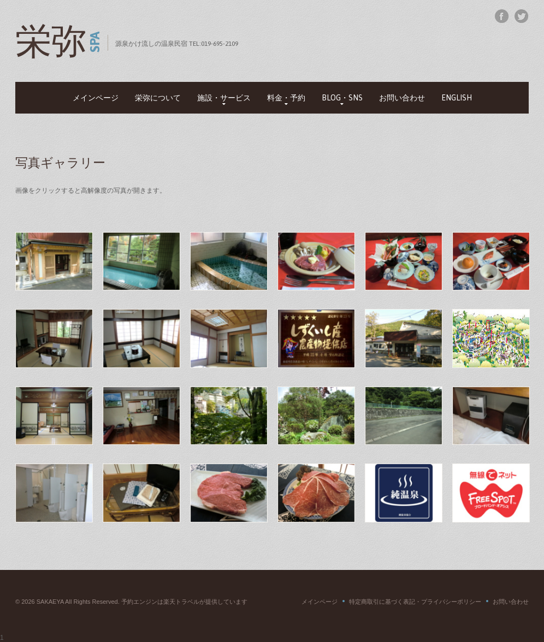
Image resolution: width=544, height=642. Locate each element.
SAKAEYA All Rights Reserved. (79, 601)
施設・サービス (224, 98)
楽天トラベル (181, 601)
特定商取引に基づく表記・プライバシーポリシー (415, 601)
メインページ (96, 98)
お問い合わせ (402, 98)
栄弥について (158, 98)
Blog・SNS (342, 98)
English (456, 98)
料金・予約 (286, 98)
